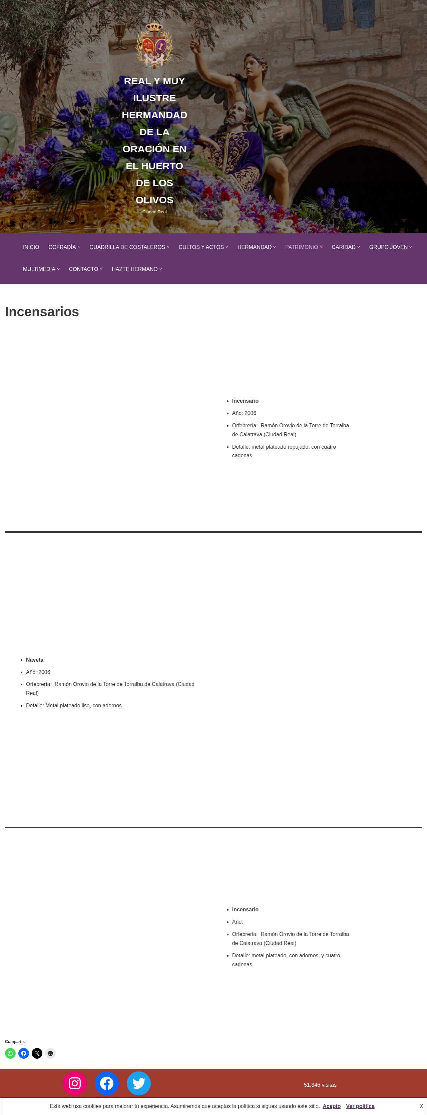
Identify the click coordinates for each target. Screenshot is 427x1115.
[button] (79, 247)
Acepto (332, 1106)
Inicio (31, 247)
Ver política (360, 1106)
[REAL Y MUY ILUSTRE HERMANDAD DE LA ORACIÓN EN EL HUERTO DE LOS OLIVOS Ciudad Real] (154, 116)
